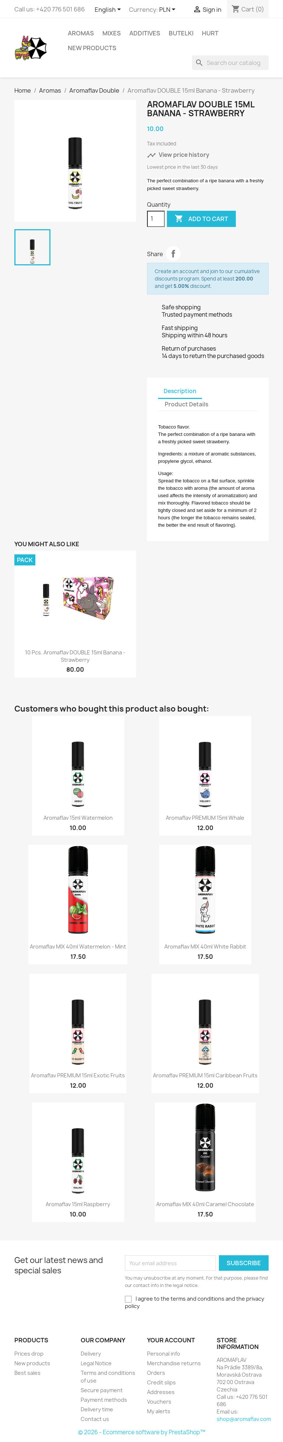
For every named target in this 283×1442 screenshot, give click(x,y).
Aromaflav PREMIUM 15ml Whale (205, 817)
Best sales (27, 1372)
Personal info (163, 1353)
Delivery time (97, 1409)
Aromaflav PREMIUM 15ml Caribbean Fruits (205, 1075)
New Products (92, 48)
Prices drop (28, 1353)
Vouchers (159, 1401)
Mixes (111, 33)
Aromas (81, 33)
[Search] (230, 62)
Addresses (161, 1391)
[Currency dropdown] (168, 10)
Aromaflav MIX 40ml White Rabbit (205, 946)
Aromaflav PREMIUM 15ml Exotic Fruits (78, 1075)
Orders (156, 1372)
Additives (144, 33)
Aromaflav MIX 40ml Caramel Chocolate (205, 1204)
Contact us (95, 1418)
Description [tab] (180, 391)
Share (173, 253)
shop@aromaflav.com (244, 1418)
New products (32, 1363)
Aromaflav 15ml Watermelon (78, 817)
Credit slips (161, 1382)
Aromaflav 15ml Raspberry (78, 1204)
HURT (210, 33)
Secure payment (102, 1390)
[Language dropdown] (109, 10)
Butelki (181, 33)
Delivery (91, 1353)
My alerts (158, 1411)
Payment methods (104, 1399)
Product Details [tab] (186, 404)
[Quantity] (156, 219)
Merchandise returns (174, 1363)
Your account (171, 1340)
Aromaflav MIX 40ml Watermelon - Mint (78, 946)
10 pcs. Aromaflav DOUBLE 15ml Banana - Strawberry (75, 656)
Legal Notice (96, 1363)
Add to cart (201, 219)
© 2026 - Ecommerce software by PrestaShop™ (141, 1432)
